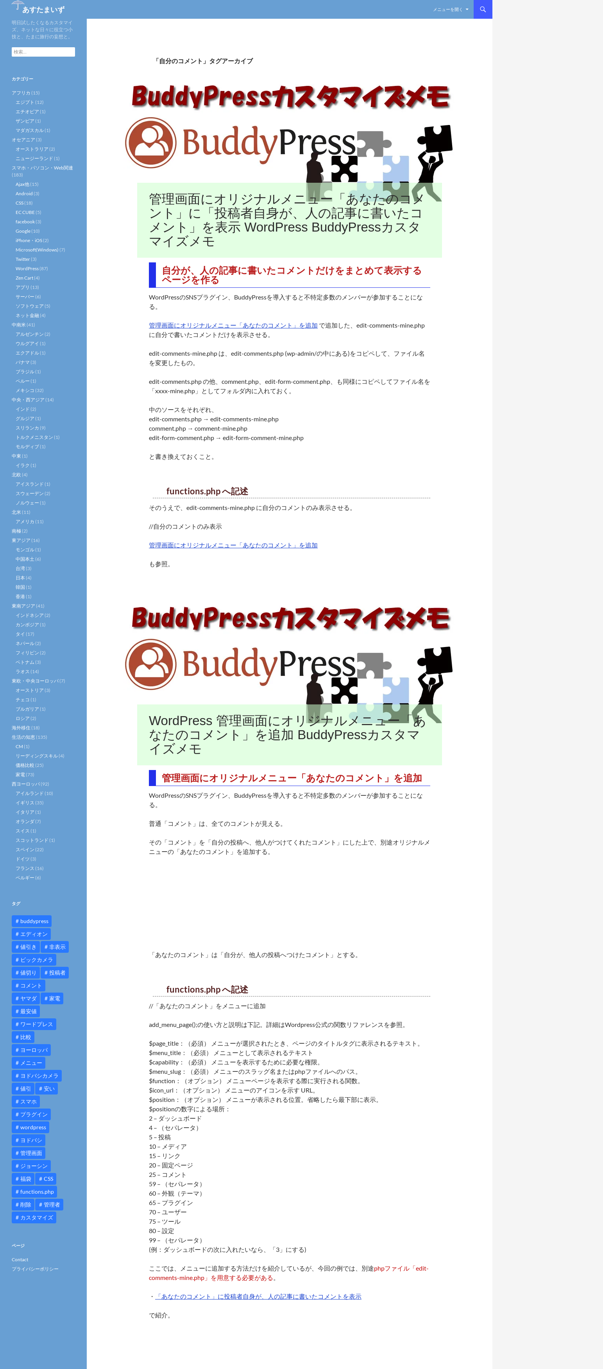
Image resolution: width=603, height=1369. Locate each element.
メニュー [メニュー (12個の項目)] (31, 1062)
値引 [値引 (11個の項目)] (25, 1088)
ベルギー (25, 878)
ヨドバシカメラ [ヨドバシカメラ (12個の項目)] (39, 1075)
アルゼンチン (30, 334)
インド (23, 409)
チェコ (23, 699)
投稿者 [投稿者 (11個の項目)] (57, 972)
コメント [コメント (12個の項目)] (31, 985)
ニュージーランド (34, 158)
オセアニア (23, 140)
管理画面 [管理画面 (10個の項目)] (31, 1153)
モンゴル (25, 550)
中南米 (19, 325)
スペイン (25, 849)
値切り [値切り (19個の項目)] (28, 972)
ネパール (25, 643)
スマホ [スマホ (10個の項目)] (28, 1101)
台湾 (20, 568)
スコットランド (32, 840)
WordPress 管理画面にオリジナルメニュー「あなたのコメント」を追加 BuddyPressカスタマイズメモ (287, 734)
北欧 (16, 475)
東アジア (21, 540)
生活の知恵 (23, 737)
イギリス (25, 803)
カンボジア (27, 624)
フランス (25, 868)
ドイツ (23, 859)
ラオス (23, 671)
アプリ (23, 287)
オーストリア (30, 690)
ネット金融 (27, 315)
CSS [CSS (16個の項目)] (48, 1178)
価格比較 (25, 765)
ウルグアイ (27, 343)
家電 (20, 774)
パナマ (23, 362)
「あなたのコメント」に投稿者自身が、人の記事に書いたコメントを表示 (258, 1296)
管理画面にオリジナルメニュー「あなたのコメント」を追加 (233, 325)
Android (24, 193)
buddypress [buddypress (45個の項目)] (34, 921)
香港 (20, 596)
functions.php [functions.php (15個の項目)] (37, 1191)
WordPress (27, 268)
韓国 (20, 587)
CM (19, 746)
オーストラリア (32, 149)
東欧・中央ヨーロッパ (35, 681)
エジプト (25, 102)
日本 (20, 578)
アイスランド (30, 484)
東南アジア (23, 606)
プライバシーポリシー (35, 1269)
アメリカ (25, 521)
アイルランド (30, 793)
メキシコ (25, 390)
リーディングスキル (37, 756)
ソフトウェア (30, 306)
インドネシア (30, 615)
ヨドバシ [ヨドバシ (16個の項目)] (31, 1140)
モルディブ (27, 446)
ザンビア (25, 121)
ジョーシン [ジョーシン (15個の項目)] (34, 1165)
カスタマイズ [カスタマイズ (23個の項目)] (36, 1217)
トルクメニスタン (34, 437)
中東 (16, 456)
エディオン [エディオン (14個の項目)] (34, 933)
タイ (20, 634)
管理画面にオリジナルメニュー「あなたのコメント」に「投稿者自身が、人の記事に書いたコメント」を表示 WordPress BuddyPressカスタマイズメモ (287, 220)
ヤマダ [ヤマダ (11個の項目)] (28, 998)
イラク (23, 465)
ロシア (23, 718)
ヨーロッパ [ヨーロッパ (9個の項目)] (34, 1049)
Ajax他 (22, 184)
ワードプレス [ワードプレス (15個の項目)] (36, 1024)
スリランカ (27, 428)
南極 (16, 531)
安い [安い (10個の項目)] (49, 1088)
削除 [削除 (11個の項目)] (25, 1204)
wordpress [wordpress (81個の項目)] (33, 1127)
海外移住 (21, 728)
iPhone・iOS (29, 240)
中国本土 (25, 559)
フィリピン (27, 653)
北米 (16, 512)
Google (23, 231)
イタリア (25, 812)
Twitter (23, 259)
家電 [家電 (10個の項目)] (54, 998)
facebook (25, 222)
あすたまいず (43, 9)
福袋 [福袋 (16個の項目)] (25, 1178)
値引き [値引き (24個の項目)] (28, 946)
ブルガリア (27, 709)
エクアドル (27, 353)
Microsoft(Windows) (37, 250)
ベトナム (25, 662)
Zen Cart (24, 278)
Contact (20, 1259)
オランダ (25, 821)
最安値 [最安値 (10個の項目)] (28, 1011)
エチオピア (27, 111)
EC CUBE (25, 212)
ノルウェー (27, 503)
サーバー (25, 296)
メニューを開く (448, 9)
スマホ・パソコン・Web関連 (42, 168)
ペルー (23, 381)
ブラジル (25, 371)
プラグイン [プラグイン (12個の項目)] (34, 1114)
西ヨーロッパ (26, 784)
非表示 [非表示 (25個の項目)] (57, 946)
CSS (19, 203)
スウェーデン (30, 493)
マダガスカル (30, 130)
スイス (23, 831)
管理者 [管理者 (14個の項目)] (52, 1204)
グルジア (25, 418)
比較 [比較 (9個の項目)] (25, 1037)
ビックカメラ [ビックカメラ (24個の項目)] (36, 959)
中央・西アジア (28, 400)
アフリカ (21, 93)
